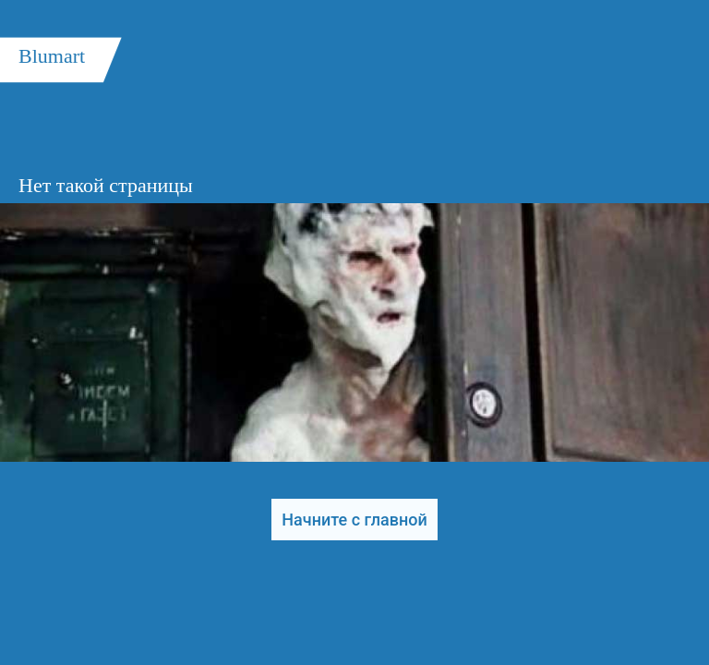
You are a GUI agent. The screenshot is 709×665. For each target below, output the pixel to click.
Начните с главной (354, 519)
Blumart (51, 55)
